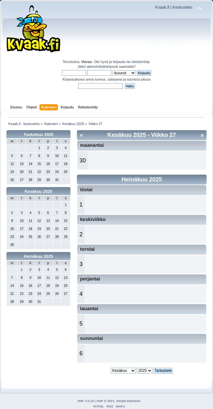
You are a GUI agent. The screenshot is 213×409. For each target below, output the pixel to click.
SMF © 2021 (105, 401)
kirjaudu (119, 62)
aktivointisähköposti (102, 66)
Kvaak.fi (162, 7)
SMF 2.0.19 (85, 401)
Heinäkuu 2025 (38, 256)
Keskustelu (182, 7)
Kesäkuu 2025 (39, 191)
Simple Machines (128, 401)
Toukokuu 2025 (38, 134)
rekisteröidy (140, 62)
